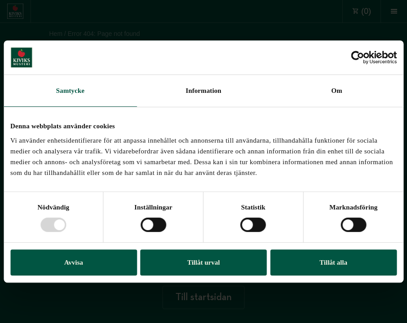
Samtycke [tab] (70, 90)
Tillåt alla (333, 262)
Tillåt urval (203, 262)
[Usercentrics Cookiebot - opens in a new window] (357, 57)
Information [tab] (203, 90)
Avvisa (73, 262)
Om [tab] (336, 90)
